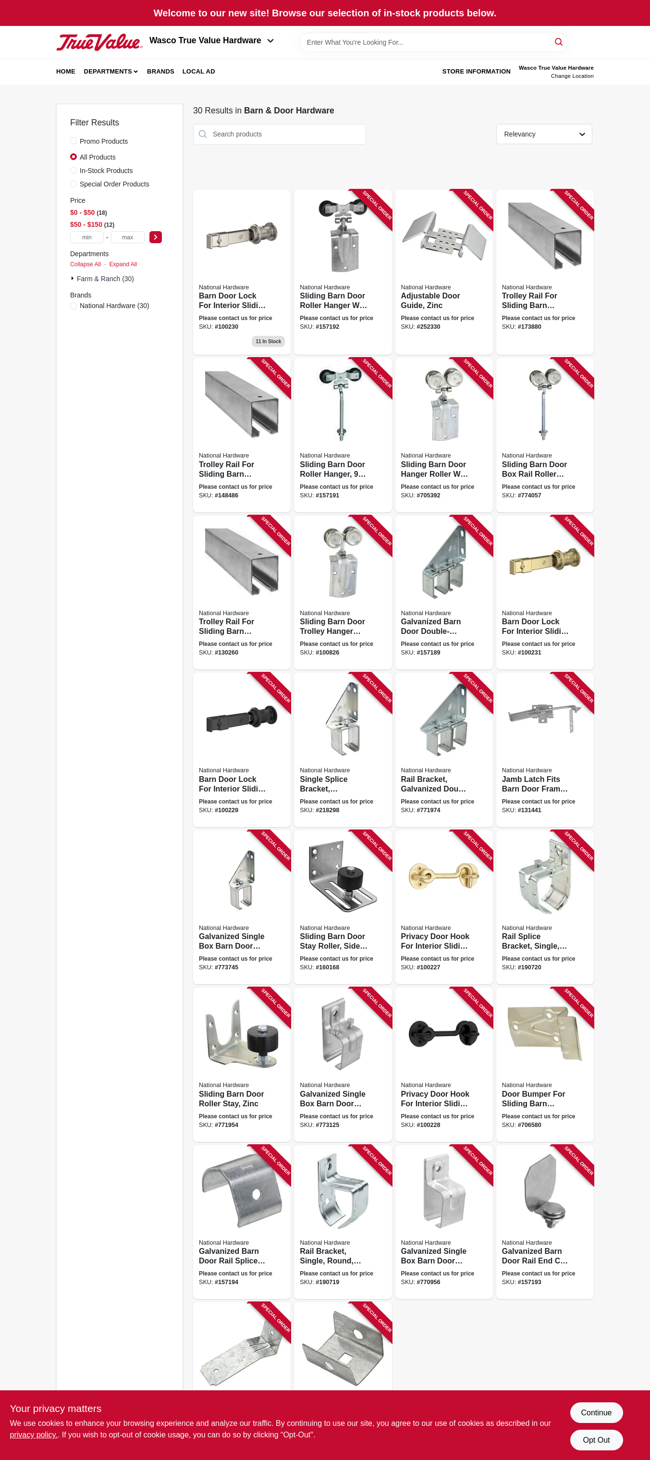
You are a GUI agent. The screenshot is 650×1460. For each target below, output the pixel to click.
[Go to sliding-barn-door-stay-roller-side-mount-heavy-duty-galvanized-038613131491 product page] (343, 907)
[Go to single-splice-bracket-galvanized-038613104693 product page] (343, 750)
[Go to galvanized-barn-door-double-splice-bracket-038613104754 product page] (444, 593)
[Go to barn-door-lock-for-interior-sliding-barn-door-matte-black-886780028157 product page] (242, 750)
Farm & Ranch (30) (105, 279)
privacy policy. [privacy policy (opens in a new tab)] (34, 1435)
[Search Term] (433, 42)
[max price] (128, 237)
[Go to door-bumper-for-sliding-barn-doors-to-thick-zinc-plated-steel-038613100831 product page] (545, 1065)
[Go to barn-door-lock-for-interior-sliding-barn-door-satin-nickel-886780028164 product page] (242, 272)
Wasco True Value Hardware (211, 40)
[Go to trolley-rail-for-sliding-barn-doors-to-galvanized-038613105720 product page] (242, 593)
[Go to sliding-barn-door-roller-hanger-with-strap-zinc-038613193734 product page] (343, 272)
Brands (160, 71)
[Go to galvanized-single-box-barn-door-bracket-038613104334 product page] (444, 1222)
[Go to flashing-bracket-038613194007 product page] (242, 1379)
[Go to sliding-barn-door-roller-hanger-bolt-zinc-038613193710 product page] (343, 435)
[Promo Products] (73, 140)
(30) (114, 305)
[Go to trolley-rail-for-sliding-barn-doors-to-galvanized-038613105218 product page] (242, 435)
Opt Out (596, 1440)
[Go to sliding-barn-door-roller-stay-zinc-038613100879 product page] (242, 1065)
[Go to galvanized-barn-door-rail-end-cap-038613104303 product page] (343, 1379)
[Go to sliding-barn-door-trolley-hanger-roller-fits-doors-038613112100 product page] (343, 593)
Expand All (123, 264)
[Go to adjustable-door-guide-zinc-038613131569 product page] (444, 272)
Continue (596, 1413)
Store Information (476, 71)
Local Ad (199, 71)
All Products (98, 157)
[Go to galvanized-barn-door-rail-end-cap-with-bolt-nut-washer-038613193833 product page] (545, 1222)
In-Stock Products (106, 170)
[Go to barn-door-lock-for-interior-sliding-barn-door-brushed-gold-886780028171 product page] (545, 593)
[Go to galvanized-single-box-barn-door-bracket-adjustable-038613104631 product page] (242, 907)
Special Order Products (114, 184)
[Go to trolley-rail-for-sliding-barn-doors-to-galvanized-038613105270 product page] (545, 272)
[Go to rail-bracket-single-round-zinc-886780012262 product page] (343, 1222)
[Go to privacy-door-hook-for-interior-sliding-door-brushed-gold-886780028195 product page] (444, 907)
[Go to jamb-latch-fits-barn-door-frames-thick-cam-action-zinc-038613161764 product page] (545, 750)
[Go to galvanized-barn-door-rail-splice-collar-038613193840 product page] (242, 1222)
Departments (108, 71)
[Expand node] (73, 278)
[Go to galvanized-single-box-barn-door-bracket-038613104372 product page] (343, 1065)
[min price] (87, 237)
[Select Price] (155, 237)
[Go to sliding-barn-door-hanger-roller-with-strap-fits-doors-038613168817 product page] (444, 435)
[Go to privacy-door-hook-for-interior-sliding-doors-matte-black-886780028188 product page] (444, 1065)
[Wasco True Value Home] (99, 42)
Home (65, 71)
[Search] (559, 41)
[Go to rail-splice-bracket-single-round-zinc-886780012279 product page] (545, 907)
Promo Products (104, 141)
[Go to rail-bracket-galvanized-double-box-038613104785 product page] (444, 750)
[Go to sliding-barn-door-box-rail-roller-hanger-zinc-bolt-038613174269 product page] (545, 435)
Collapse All (85, 264)
